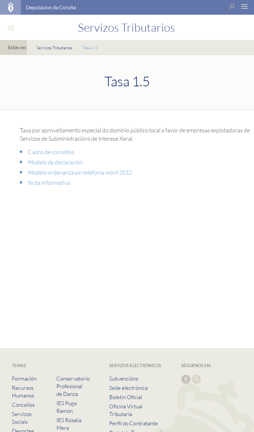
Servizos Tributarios (54, 47)
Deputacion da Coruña (51, 7)
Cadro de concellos (51, 151)
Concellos (23, 404)
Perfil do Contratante (133, 423)
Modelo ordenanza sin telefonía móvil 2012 (80, 172)
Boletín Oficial (125, 397)
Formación (24, 378)
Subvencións (123, 378)
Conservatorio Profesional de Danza (73, 386)
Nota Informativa (49, 182)
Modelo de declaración (55, 162)
